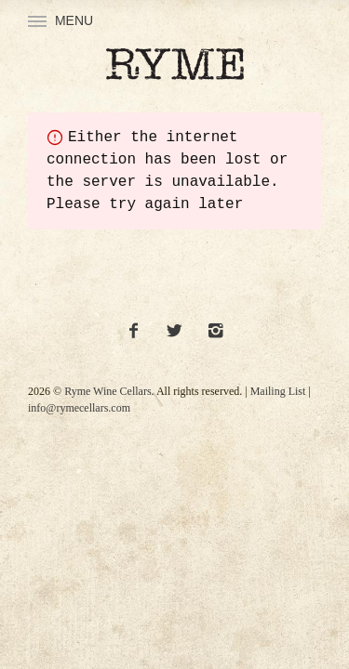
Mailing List (278, 391)
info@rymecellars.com (79, 407)
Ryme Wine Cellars (107, 391)
